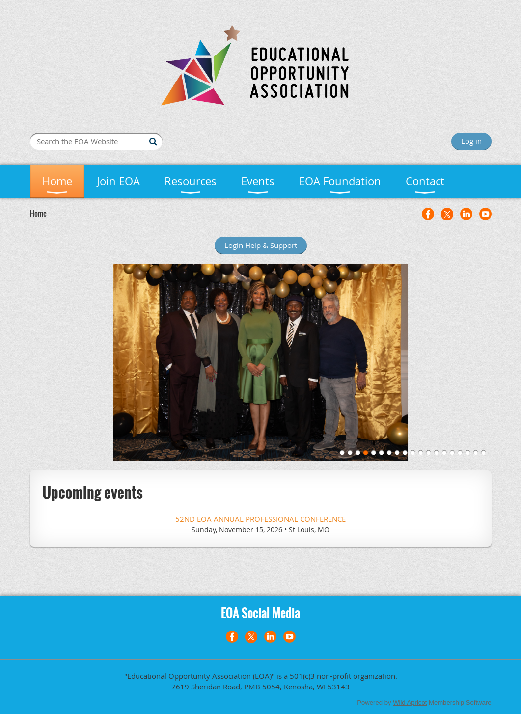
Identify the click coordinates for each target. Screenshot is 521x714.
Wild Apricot (410, 702)
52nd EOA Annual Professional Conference (260, 518)
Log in (471, 141)
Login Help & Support (260, 245)
